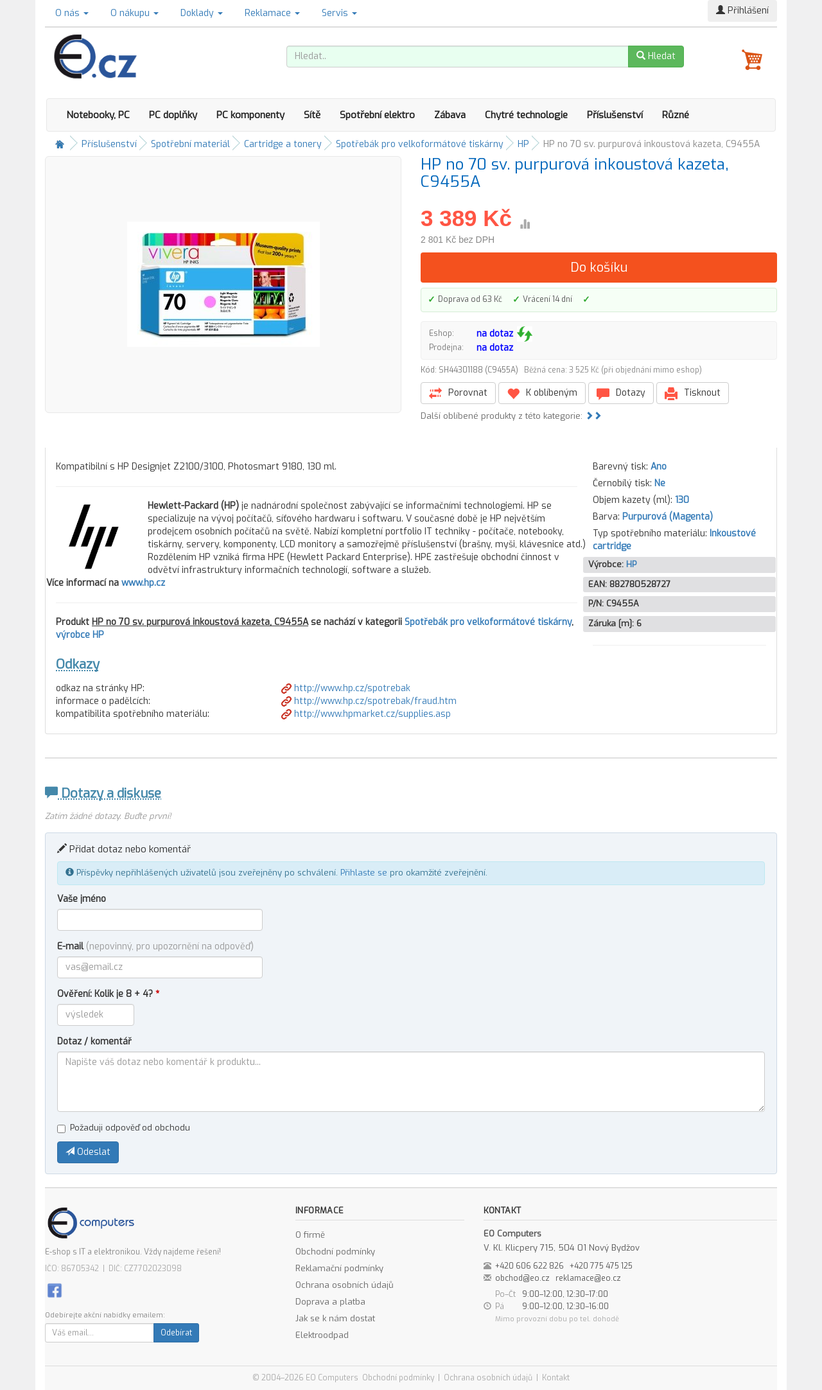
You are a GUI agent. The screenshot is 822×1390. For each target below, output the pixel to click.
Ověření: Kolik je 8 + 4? (108, 994)
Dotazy (621, 393)
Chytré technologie (526, 115)
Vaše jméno (81, 899)
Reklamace (272, 13)
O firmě (310, 1234)
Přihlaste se (363, 872)
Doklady (201, 13)
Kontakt (556, 1378)
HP (523, 144)
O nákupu (134, 13)
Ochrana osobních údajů (344, 1285)
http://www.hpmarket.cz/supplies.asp (366, 714)
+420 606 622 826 (529, 1266)
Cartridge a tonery (283, 144)
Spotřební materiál (190, 144)
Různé (675, 115)
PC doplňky (173, 115)
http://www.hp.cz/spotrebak (345, 688)
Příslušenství (615, 115)
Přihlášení (742, 10)
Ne (659, 483)
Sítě (312, 115)
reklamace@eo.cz (588, 1278)
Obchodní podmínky (335, 1251)
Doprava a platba (330, 1301)
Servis (339, 13)
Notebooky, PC (98, 115)
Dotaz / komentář (94, 1041)
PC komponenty (250, 115)
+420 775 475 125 (601, 1266)
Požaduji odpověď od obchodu (123, 1127)
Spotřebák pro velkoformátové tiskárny (419, 144)
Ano (659, 467)
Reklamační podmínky (339, 1268)
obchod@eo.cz (522, 1278)
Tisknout (693, 393)
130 (682, 500)
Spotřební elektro (377, 115)
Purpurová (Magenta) (667, 517)
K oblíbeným (542, 393)
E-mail (155, 946)
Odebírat (176, 1333)
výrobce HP (80, 635)
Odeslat (88, 1152)
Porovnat (458, 393)
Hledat (656, 56)
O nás (72, 13)
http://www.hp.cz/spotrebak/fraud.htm (369, 701)
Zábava (450, 115)
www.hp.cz (143, 583)
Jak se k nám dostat (335, 1318)
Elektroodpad (322, 1335)
